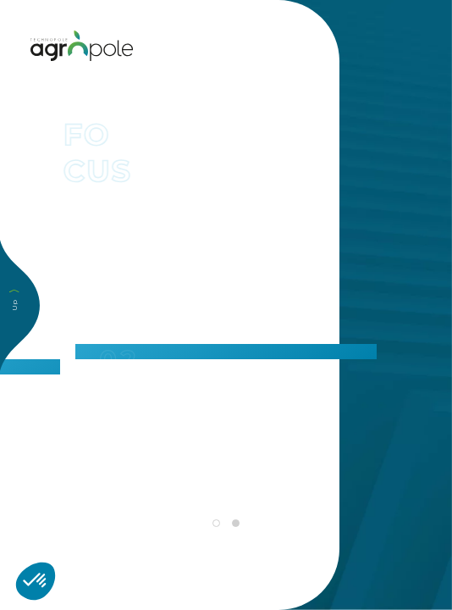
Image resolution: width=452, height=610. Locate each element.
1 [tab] (216, 523)
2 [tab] (235, 523)
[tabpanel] (226, 359)
